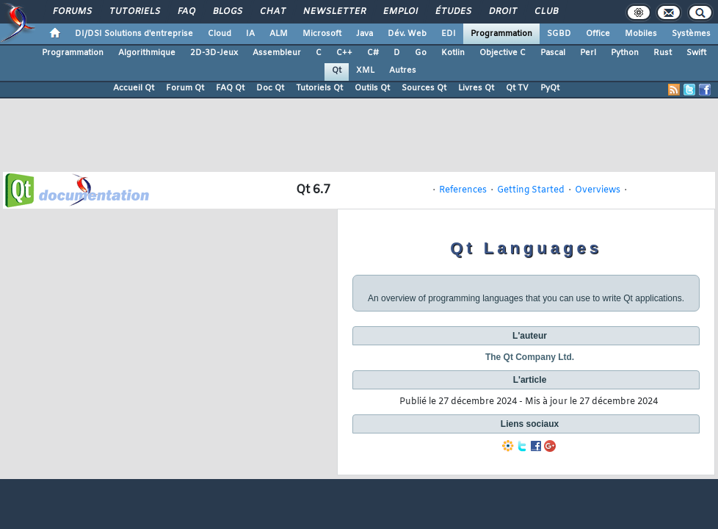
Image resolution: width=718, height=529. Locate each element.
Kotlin (453, 53)
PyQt (549, 88)
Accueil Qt (133, 88)
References (463, 190)
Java (364, 34)
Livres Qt (476, 88)
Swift (696, 53)
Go (421, 53)
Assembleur (277, 53)
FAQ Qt (230, 88)
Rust (662, 53)
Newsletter (333, 12)
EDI (448, 34)
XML (365, 70)
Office (598, 34)
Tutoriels (134, 12)
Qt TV (517, 88)
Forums (72, 12)
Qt (336, 70)
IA (250, 34)
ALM (278, 34)
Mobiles (641, 34)
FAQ (185, 12)
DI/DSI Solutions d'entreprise (134, 34)
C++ (344, 53)
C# (373, 53)
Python (625, 53)
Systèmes (691, 34)
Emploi (399, 12)
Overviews (597, 190)
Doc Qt (270, 88)
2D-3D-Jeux (214, 53)
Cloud (219, 34)
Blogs (227, 12)
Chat (272, 12)
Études (452, 12)
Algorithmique (146, 53)
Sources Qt (424, 88)
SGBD (559, 34)
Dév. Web (407, 34)
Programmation (501, 34)
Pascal (552, 53)
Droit (502, 12)
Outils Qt (372, 88)
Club (545, 12)
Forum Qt (185, 88)
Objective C (502, 53)
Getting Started (531, 190)
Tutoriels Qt (319, 88)
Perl (588, 53)
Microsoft (321, 34)
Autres (402, 70)
